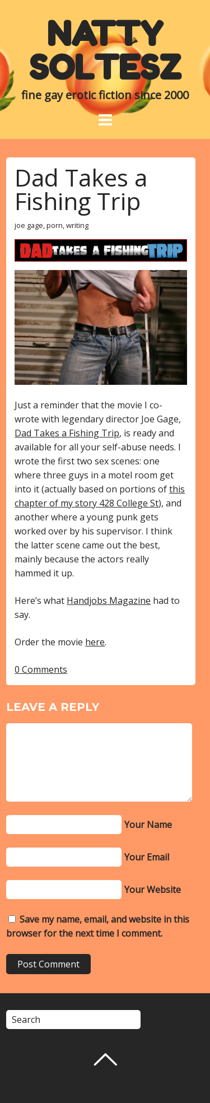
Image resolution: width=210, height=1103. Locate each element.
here (95, 642)
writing (77, 225)
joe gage (29, 225)
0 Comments (41, 669)
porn (54, 225)
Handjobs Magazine (109, 600)
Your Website (152, 889)
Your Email (146, 857)
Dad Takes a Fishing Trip (81, 189)
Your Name (148, 824)
